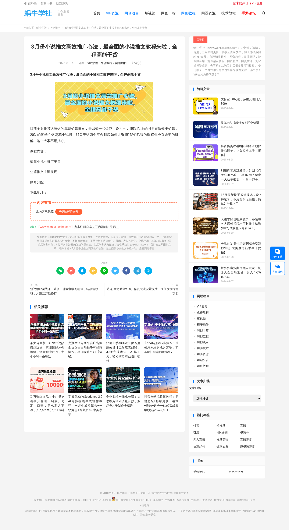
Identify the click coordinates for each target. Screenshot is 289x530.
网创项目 (131, 15)
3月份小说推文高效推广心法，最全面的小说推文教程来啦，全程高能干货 (113, 251)
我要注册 (46, 5)
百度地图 (50, 503)
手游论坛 (199, 475)
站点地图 (61, 503)
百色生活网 (236, 475)
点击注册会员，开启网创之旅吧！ (96, 230)
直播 (243, 428)
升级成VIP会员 (69, 214)
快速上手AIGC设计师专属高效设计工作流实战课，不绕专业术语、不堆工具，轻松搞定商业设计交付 (123, 355)
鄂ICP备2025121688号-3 (97, 503)
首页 (96, 15)
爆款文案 (222, 449)
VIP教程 (55, 31)
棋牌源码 (242, 503)
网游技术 (203, 351)
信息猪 (145, 508)
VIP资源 (112, 15)
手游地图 (170, 503)
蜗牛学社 (38, 15)
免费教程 (203, 315)
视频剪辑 (222, 442)
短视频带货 (247, 449)
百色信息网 (182, 503)
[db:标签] (222, 435)
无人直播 (199, 442)
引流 (196, 435)
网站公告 (203, 363)
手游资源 (207, 503)
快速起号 (199, 449)
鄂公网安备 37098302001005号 (131, 503)
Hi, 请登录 (30, 5)
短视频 (149, 15)
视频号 (244, 435)
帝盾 (252, 503)
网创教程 (188, 15)
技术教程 (228, 15)
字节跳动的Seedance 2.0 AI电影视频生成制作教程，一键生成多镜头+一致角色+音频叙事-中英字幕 (85, 408)
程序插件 (203, 327)
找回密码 (62, 5)
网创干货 (168, 15)
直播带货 (246, 442)
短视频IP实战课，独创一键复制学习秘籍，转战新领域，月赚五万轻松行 (64, 294)
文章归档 (195, 391)
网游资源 (208, 15)
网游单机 (231, 503)
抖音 (196, 428)
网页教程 (203, 369)
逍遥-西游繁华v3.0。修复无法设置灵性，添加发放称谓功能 (142, 294)
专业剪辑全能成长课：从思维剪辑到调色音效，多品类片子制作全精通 (123, 404)
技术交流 (219, 503)
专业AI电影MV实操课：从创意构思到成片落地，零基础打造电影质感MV (161, 350)
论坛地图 (158, 503)
